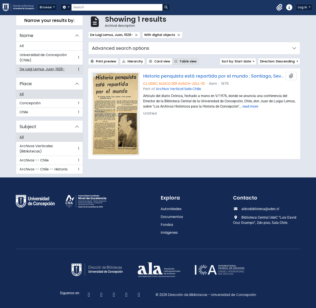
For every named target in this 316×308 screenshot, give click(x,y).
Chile (49, 113)
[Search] (116, 7)
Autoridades (171, 208)
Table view (185, 61)
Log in (303, 7)
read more (250, 106)
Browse (46, 7)
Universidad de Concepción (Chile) (49, 57)
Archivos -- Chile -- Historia (49, 170)
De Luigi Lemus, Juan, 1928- (49, 70)
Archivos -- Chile (49, 161)
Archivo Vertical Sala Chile (178, 88)
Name (26, 35)
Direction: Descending (278, 61)
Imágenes (169, 232)
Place (26, 84)
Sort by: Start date (237, 61)
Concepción (49, 104)
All (22, 45)
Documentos (172, 216)
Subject (28, 127)
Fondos (167, 224)
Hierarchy (132, 61)
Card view (159, 61)
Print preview (103, 61)
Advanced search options (120, 48)
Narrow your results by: (49, 20)
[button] (279, 7)
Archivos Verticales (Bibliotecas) (49, 148)
